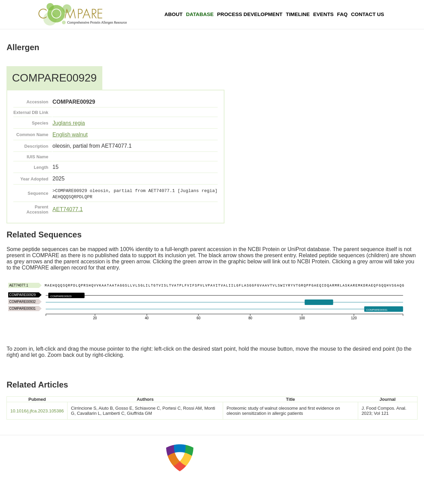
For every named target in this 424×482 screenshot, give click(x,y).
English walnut (70, 134)
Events (323, 14)
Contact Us (367, 14)
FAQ (342, 14)
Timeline (298, 14)
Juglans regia (69, 123)
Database (200, 14)
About (173, 14)
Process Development (249, 14)
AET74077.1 (68, 209)
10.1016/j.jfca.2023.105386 (37, 410)
